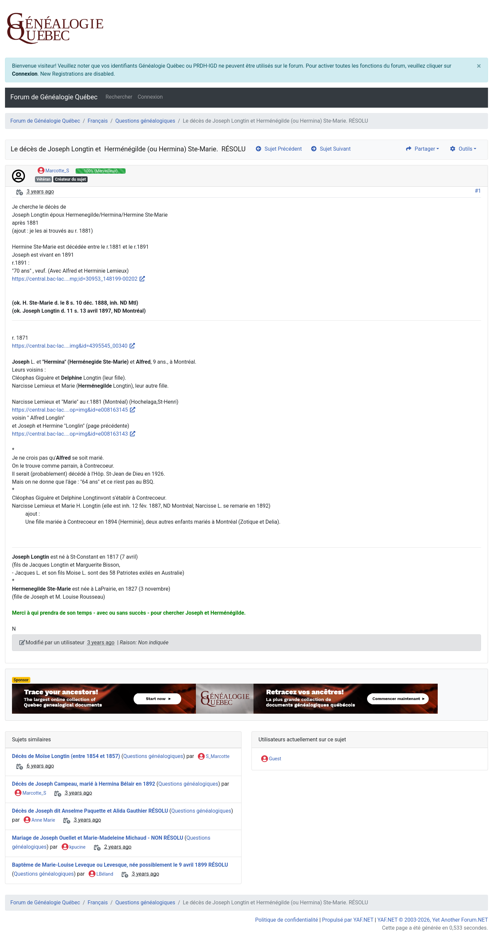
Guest (271, 759)
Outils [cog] (460, 149)
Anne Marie (39, 820)
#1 (478, 191)
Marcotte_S (53, 171)
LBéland (101, 874)
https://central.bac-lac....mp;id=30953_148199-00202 (79, 279)
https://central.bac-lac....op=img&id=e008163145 (74, 410)
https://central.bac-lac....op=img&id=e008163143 (74, 434)
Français (98, 121)
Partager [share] (420, 149)
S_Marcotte (213, 757)
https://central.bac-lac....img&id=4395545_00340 (74, 346)
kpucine (74, 847)
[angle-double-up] (474, 911)
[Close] (479, 66)
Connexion (24, 74)
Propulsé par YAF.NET (347, 920)
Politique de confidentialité (286, 920)
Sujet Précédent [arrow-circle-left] (278, 149)
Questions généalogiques (145, 121)
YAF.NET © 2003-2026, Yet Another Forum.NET (432, 920)
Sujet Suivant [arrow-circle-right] (330, 149)
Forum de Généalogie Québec (54, 97)
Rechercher (119, 97)
